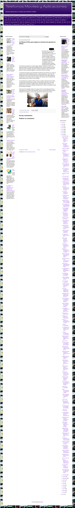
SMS (33, 22)
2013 (62, 494)
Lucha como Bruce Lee (64, 410)
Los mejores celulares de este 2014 (65, 192)
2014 (62, 134)
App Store (30, 15)
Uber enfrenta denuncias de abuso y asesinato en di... (65, 362)
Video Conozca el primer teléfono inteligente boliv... (65, 255)
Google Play (39, 17)
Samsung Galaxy (14, 22)
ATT (39, 15)
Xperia (28, 24)
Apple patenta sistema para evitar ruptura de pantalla (65, 430)
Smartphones (27, 22)
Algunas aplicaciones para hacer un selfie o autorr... (65, 461)
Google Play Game (48, 17)
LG (23, 19)
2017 (62, 129)
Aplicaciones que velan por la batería (65, 357)
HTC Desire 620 (65, 176)
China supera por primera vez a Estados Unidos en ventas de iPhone (10, 76)
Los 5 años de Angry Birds (65, 281)
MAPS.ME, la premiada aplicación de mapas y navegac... (65, 424)
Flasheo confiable (65, 148)
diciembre (64, 136)
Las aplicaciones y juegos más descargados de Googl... (66, 270)
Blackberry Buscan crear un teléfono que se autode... (65, 250)
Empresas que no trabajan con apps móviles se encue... (65, 295)
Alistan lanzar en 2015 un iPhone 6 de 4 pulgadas (66, 201)
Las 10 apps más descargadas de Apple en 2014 (66, 205)
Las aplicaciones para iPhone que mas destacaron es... (66, 414)
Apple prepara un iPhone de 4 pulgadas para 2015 (65, 338)
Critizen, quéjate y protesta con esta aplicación (65, 451)
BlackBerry (50, 15)
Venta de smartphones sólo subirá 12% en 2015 (66, 321)
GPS (65, 17)
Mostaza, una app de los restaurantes (11, 141)
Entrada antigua (52, 149)
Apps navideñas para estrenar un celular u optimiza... (65, 305)
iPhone (14, 19)
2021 (62, 122)
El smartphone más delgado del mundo (65, 274)
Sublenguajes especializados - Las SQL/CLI (65, 62)
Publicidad (63, 19)
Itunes (19, 19)
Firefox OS (11, 17)
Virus (69, 22)
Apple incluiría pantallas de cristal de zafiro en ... (65, 402)
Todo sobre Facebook (63, 91)
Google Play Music (58, 17)
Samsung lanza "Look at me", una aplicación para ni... (65, 227)
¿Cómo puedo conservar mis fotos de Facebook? (65, 93)
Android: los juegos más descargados (65, 316)
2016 (62, 131)
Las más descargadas (65, 325)
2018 (62, 127)
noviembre (64, 474)
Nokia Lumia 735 (65, 458)
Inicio (39, 149)
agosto (63, 480)
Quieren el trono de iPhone (65, 218)
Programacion (64, 60)
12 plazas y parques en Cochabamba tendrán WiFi (65, 77)
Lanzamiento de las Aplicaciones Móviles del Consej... (66, 383)
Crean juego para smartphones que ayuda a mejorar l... (65, 300)
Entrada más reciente (23, 149)
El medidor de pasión (13, 110)
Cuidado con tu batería (65, 151)
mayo (63, 485)
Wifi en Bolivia (64, 75)
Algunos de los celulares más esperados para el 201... (65, 348)
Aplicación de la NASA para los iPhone (65, 455)
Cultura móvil (64, 340)
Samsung (6, 22)
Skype (21, 22)
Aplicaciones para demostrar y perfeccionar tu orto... (65, 435)
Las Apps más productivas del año (65, 235)
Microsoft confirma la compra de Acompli (65, 442)
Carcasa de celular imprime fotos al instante (65, 439)
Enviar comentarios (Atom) (30, 151)
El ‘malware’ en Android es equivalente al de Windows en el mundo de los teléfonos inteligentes (11, 188)
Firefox (5, 17)
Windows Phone (7, 24)
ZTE (32, 24)
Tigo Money (58, 22)
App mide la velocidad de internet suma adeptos (65, 245)
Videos (64, 22)
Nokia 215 (13, 125)
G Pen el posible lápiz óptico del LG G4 (65, 278)
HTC (69, 17)
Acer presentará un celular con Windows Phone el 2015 (65, 170)
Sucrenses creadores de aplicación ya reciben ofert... (65, 290)
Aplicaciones (23, 15)
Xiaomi (23, 24)
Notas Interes (50, 19)
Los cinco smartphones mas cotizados (65, 333)
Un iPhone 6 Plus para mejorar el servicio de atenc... (65, 285)
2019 (62, 126)
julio (63, 481)
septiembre (64, 478)
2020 (62, 124)
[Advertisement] (37, 31)
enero (63, 492)
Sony (37, 22)
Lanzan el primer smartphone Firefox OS (65, 231)
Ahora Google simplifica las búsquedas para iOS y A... (65, 447)
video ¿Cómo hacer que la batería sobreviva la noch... (65, 139)
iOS (10, 19)
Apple (35, 15)
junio (63, 483)
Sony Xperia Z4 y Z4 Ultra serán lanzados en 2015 (65, 471)
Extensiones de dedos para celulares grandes (65, 378)
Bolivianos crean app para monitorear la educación (65, 419)
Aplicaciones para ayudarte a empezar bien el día (66, 353)
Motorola (38, 19)
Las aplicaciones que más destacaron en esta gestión (65, 197)
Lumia (27, 19)
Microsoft (33, 19)
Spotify (42, 22)
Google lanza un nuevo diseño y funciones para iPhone (65, 183)
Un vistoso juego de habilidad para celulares (65, 343)
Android (16, 15)
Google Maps (24, 17)
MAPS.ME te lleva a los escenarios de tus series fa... (65, 260)
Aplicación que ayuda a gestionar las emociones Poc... (65, 368)
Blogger (41, 501)
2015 (62, 132)
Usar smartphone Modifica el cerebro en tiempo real (65, 222)
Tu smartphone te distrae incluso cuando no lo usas (65, 329)
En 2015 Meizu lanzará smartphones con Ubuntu (65, 466)
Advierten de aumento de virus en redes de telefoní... (65, 373)
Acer (12, 15)
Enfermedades (58, 15)
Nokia (44, 19)
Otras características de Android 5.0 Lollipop (65, 391)
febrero (64, 490)
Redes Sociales (64, 38)
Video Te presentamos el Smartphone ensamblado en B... (65, 155)
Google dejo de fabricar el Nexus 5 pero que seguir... (65, 160)
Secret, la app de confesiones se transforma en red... (65, 165)
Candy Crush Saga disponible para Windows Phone (66, 265)
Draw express (13, 170)
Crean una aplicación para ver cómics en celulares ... (65, 188)
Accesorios (6, 15)
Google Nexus (32, 17)
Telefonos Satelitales (50, 22)
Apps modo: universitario (65, 387)
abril (63, 486)
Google (17, 17)
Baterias (44, 15)
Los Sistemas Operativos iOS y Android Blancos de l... (65, 310)
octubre (64, 476)
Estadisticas (65, 15)
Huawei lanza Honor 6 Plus (65, 314)
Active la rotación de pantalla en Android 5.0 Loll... (65, 396)
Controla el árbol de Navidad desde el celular (65, 179)
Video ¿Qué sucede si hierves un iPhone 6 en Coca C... (65, 240)
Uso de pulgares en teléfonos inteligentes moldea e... (65, 210)
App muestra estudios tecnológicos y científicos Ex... (65, 145)
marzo (63, 488)
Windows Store (16, 24)
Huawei (6, 19)
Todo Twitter (64, 106)
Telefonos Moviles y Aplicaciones (36, 6)
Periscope (57, 19)
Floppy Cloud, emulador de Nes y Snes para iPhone (65, 214)
